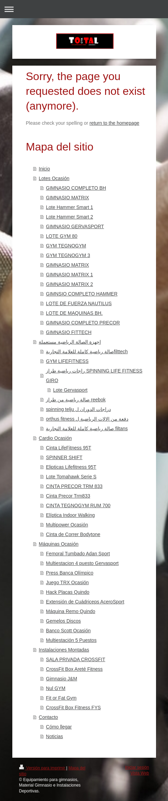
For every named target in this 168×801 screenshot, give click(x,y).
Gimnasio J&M (61, 678)
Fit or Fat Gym (61, 698)
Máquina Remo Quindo (70, 611)
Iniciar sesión (137, 767)
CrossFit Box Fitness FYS (73, 707)
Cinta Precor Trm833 (68, 496)
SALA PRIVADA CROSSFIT (75, 659)
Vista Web (139, 773)
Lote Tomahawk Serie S (71, 476)
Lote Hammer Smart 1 (69, 207)
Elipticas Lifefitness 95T (71, 467)
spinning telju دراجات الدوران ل (78, 409)
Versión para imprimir (42, 768)
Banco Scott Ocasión (68, 630)
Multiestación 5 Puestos (71, 640)
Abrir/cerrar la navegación (84, 9)
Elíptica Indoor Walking (70, 515)
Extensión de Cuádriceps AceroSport (85, 601)
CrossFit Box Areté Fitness (74, 669)
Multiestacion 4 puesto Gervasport (82, 563)
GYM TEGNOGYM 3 (68, 255)
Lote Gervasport (70, 390)
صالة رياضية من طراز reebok (75, 399)
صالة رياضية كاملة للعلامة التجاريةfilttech (87, 351)
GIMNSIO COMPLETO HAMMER (81, 294)
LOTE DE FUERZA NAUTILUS (79, 303)
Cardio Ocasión (55, 438)
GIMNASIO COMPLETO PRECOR (83, 322)
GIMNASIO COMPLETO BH (76, 188)
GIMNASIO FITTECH (68, 332)
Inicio (44, 168)
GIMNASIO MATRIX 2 (69, 284)
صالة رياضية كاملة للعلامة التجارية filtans (87, 428)
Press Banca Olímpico (69, 573)
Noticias (54, 736)
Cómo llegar (59, 727)
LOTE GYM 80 (61, 236)
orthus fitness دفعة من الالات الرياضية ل (87, 419)
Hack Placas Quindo (67, 592)
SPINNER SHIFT (64, 457)
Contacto (48, 717)
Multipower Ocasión (67, 524)
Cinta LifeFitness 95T (68, 447)
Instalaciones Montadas (64, 650)
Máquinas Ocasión (58, 544)
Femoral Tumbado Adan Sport (78, 553)
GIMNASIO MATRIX (67, 197)
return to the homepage (115, 123)
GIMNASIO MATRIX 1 (69, 274)
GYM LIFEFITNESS (67, 361)
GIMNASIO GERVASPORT (75, 226)
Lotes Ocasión (54, 178)
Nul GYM (55, 688)
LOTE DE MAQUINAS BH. (74, 313)
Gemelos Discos (63, 621)
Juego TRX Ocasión (67, 582)
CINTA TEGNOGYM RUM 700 (78, 505)
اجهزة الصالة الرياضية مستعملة (70, 342)
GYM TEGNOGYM (66, 245)
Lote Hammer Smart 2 (69, 217)
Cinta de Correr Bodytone (73, 534)
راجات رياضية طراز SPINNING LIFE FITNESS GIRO (94, 375)
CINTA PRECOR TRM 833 (74, 486)
